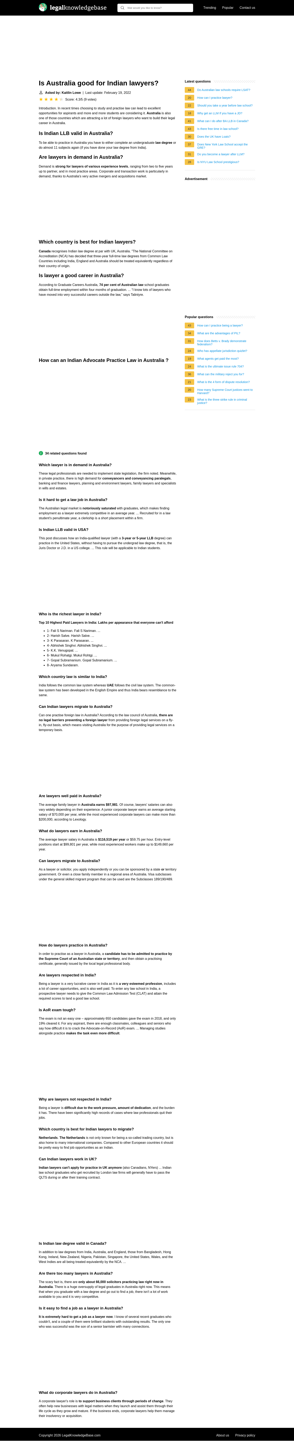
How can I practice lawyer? (214, 97)
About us (222, 1435)
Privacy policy (245, 1435)
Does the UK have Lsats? (214, 136)
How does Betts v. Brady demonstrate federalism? (221, 342)
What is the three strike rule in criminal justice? (222, 401)
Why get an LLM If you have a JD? (219, 113)
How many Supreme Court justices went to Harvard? (225, 391)
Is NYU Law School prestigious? (218, 162)
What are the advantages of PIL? (218, 333)
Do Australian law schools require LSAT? (223, 90)
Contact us (247, 7)
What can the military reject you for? (220, 374)
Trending (209, 7)
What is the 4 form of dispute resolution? (223, 382)
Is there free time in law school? (217, 128)
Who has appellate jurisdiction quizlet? (222, 351)
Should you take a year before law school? (225, 105)
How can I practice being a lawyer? (220, 325)
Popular (227, 7)
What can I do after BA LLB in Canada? (222, 121)
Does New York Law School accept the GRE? (222, 146)
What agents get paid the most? (218, 358)
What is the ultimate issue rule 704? (220, 366)
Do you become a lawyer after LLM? (220, 154)
